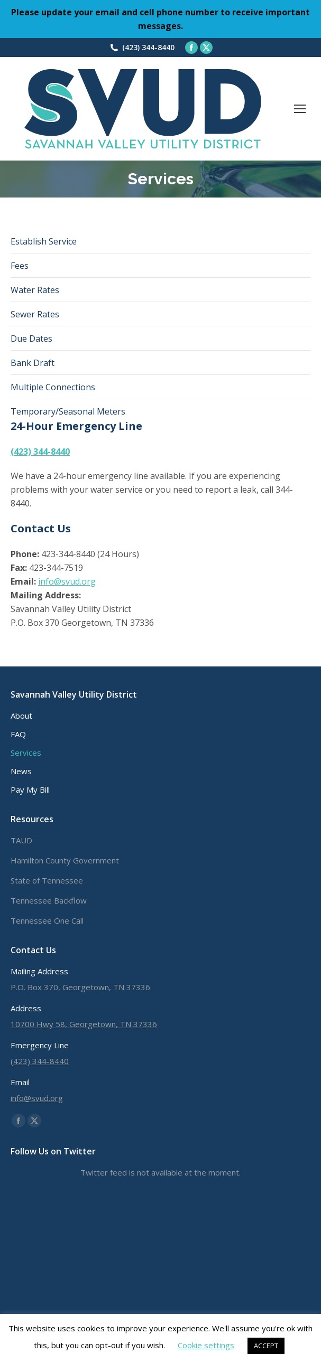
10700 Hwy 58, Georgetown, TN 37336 (84, 1024)
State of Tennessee (47, 880)
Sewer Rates (35, 314)
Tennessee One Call (47, 920)
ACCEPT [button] (266, 1345)
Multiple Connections (53, 387)
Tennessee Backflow (49, 900)
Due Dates (31, 338)
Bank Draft (32, 363)
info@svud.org (67, 581)
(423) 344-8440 (148, 47)
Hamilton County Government (65, 860)
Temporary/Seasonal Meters (68, 411)
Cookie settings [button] (206, 1345)
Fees (20, 265)
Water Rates (35, 290)
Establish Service (44, 241)
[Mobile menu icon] (299, 108)
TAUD (21, 840)
